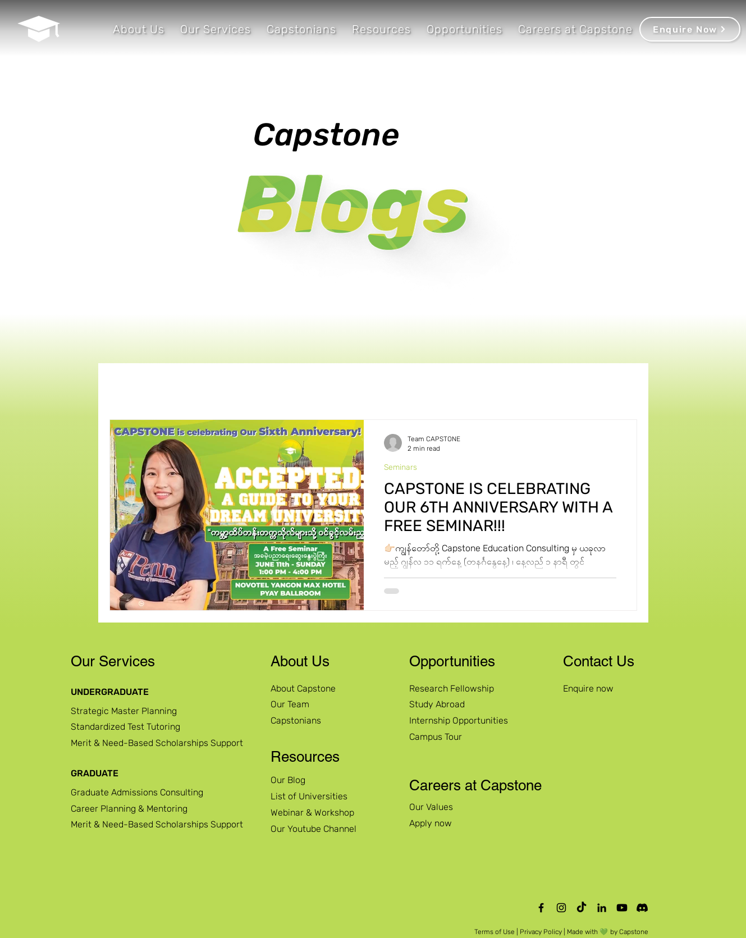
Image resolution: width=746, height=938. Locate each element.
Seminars (400, 467)
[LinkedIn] (602, 908)
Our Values (431, 807)
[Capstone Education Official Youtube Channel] (622, 908)
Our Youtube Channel (313, 828)
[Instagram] (561, 908)
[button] (138, 29)
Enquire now (588, 688)
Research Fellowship (451, 688)
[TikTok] (581, 908)
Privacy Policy (541, 932)
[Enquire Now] (689, 29)
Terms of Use (494, 932)
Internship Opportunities (458, 720)
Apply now (430, 823)
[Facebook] (541, 908)
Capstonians (296, 720)
